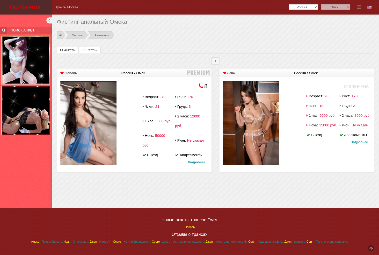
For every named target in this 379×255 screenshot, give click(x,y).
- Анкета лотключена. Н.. (227, 241)
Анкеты (67, 50)
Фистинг (78, 35)
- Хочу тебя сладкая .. (132, 241)
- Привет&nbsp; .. (47, 241)
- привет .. (295, 241)
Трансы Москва (67, 7)
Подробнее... (198, 162)
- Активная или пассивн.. (188, 241)
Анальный (101, 35)
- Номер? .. (101, 241)
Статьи (89, 50)
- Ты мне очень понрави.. (327, 241)
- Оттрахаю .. (76, 241)
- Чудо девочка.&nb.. (266, 241)
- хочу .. (161, 241)
